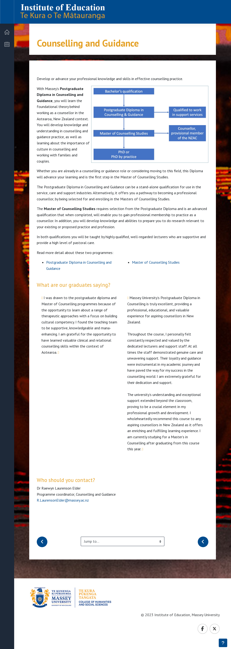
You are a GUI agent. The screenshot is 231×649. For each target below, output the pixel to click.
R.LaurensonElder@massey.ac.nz (63, 500)
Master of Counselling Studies (156, 262)
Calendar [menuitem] (120, 11)
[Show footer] (223, 643)
